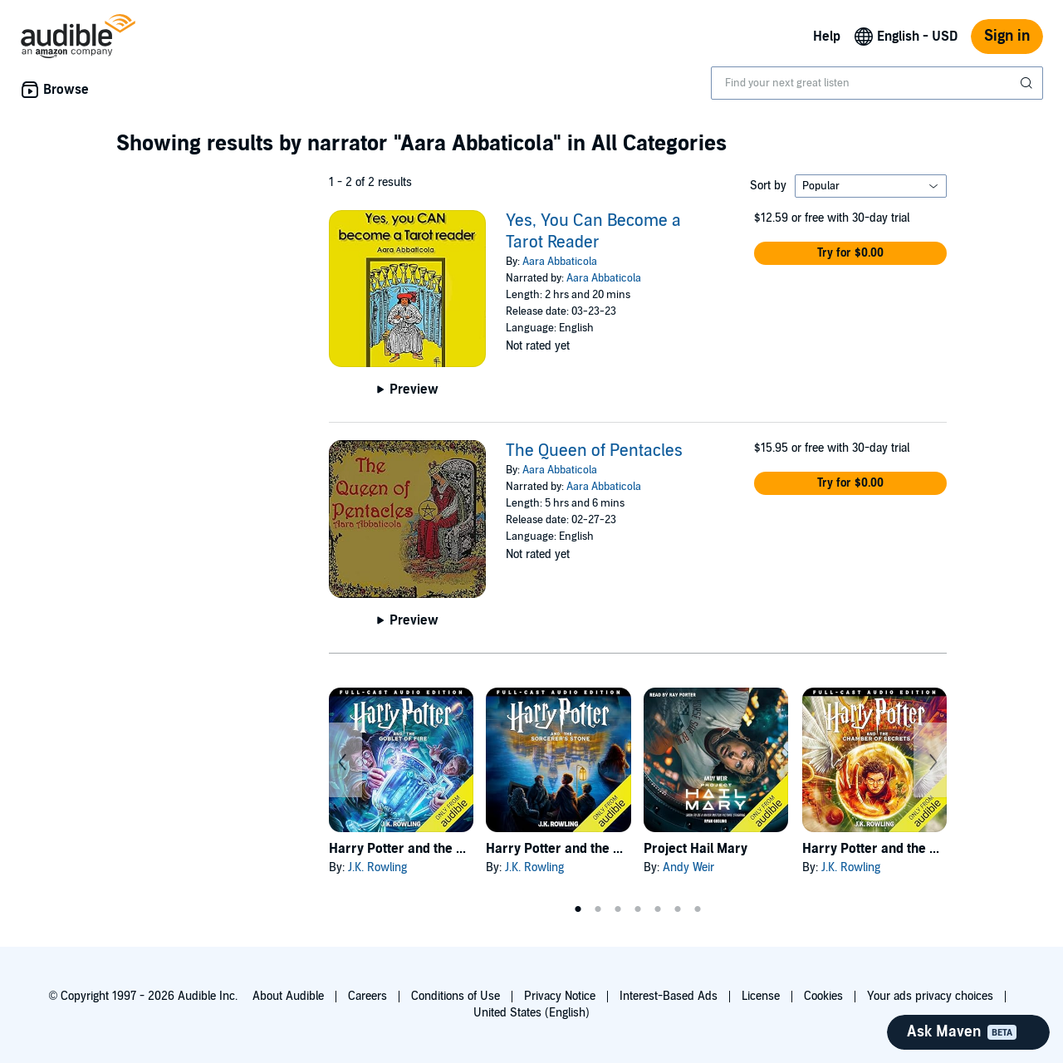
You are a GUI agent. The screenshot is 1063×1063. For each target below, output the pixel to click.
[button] (850, 253)
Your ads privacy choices (930, 996)
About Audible (288, 996)
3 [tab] (618, 909)
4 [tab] (637, 909)
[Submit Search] (1028, 83)
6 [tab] (677, 909)
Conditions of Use (455, 996)
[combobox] (877, 83)
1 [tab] (578, 909)
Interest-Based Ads (669, 996)
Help (826, 36)
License (761, 996)
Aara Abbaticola (559, 261)
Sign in (1007, 36)
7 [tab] (697, 909)
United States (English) (531, 1013)
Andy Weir (688, 867)
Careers (367, 996)
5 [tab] (657, 909)
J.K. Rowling (377, 867)
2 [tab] (598, 909)
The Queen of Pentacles (594, 451)
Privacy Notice (559, 996)
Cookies (823, 996)
